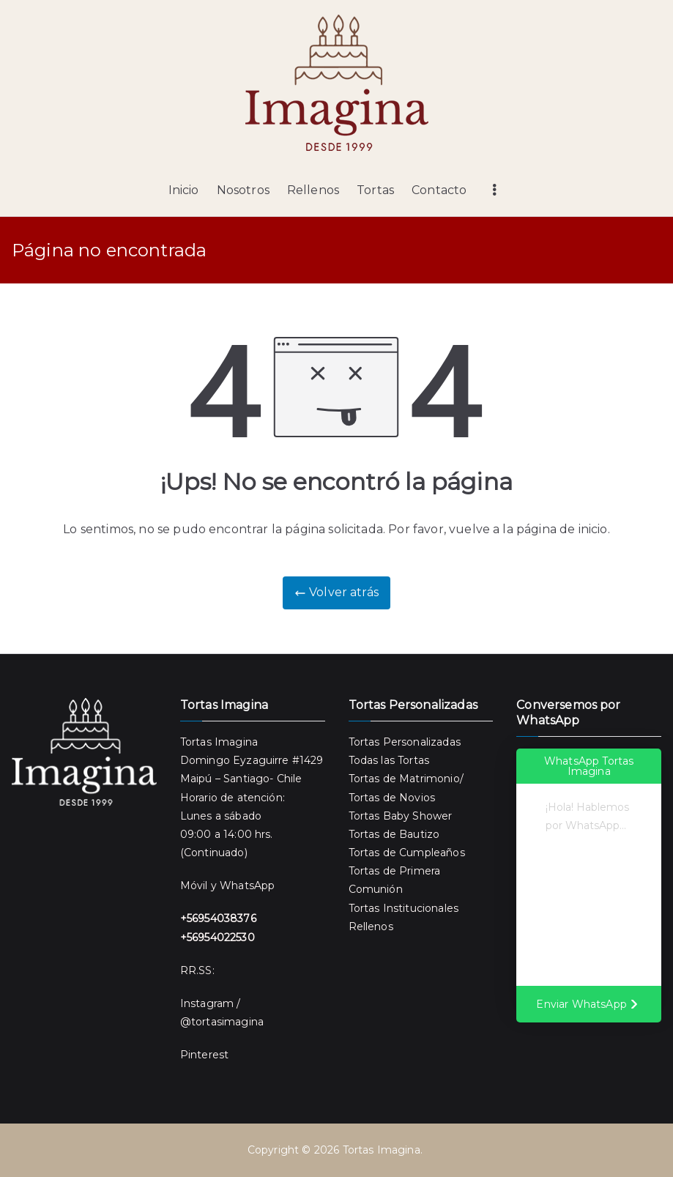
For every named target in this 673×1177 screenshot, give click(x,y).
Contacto (439, 190)
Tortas (375, 190)
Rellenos (313, 190)
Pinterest (204, 1054)
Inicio (183, 190)
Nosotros (243, 190)
